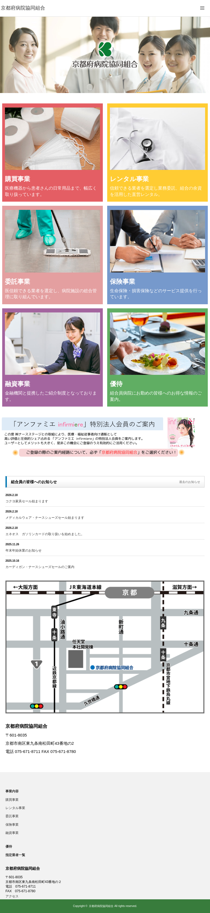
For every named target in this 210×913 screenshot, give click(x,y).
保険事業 (12, 825)
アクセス (12, 896)
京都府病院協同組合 (101, 906)
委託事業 (12, 816)
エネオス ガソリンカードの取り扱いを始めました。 (44, 534)
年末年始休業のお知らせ (23, 550)
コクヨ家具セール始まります (26, 501)
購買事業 (12, 800)
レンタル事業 (15, 808)
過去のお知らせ (189, 481)
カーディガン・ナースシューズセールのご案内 (39, 567)
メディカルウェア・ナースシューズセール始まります (44, 518)
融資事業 (12, 833)
